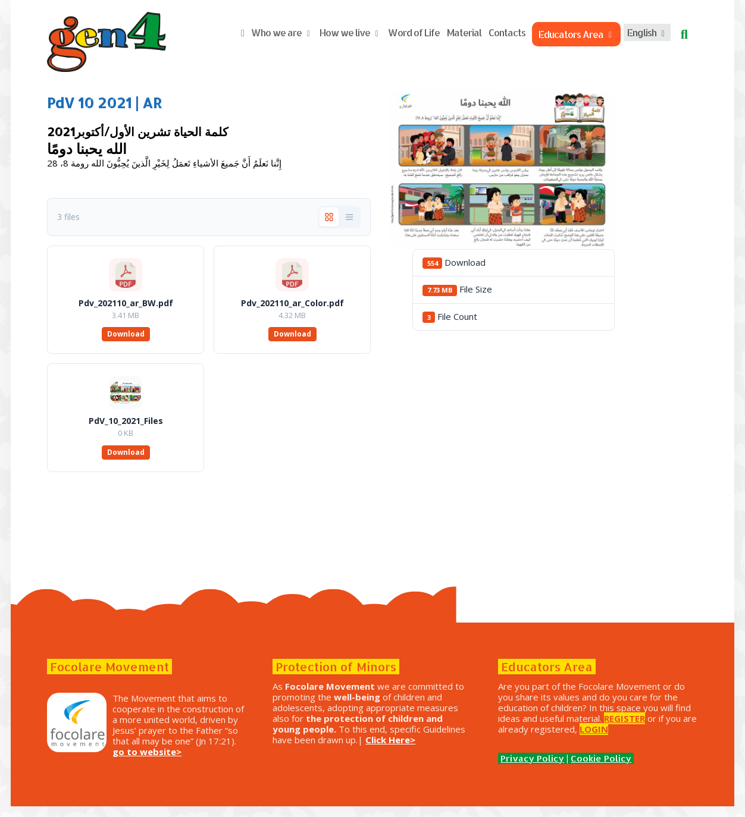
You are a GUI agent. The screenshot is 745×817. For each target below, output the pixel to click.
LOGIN (503, 740)
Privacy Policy (523, 769)
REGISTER (509, 729)
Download (143, 334)
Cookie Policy (592, 769)
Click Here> (305, 750)
